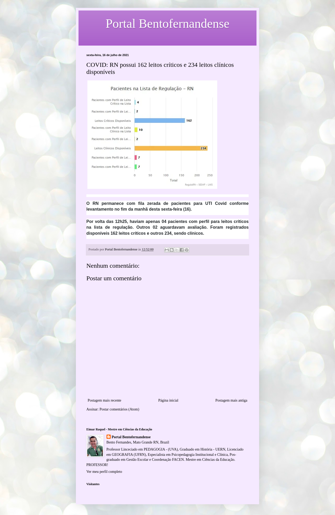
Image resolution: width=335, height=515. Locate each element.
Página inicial (168, 400)
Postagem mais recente (104, 400)
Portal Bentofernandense (131, 437)
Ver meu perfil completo (104, 472)
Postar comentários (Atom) (119, 409)
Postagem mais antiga (231, 400)
